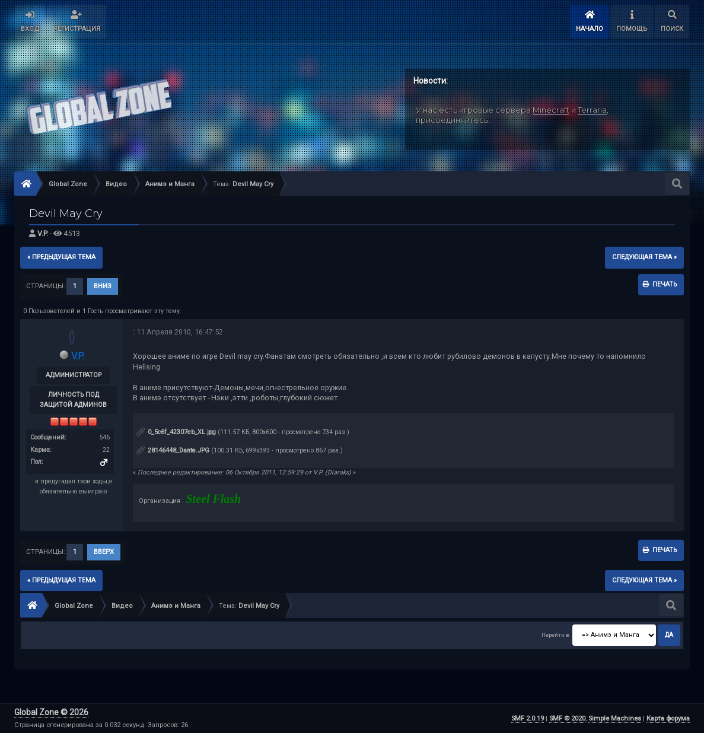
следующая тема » (644, 257)
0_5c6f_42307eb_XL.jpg (176, 432)
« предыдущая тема (61, 257)
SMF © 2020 (567, 718)
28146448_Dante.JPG (172, 450)
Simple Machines (614, 718)
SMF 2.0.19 (527, 718)
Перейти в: (556, 635)
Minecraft (551, 109)
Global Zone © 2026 (51, 712)
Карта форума (668, 718)
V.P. (42, 233)
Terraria (592, 109)
